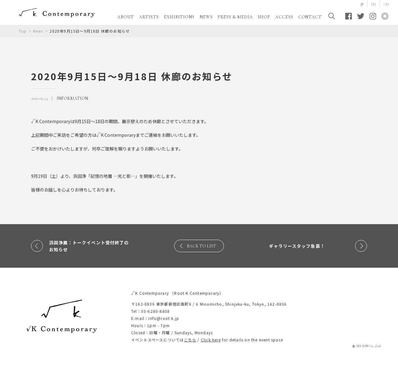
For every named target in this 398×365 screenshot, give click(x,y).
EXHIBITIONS (179, 17)
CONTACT (310, 17)
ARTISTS (149, 17)
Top (23, 31)
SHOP (264, 17)
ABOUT (125, 17)
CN (386, 4)
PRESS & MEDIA (235, 17)
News (38, 31)
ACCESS (284, 17)
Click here (211, 339)
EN (373, 4)
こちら (190, 339)
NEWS (206, 17)
